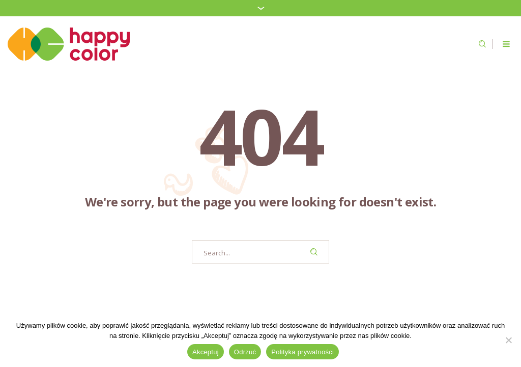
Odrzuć (245, 352)
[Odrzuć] (508, 340)
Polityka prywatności (302, 352)
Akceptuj (205, 352)
